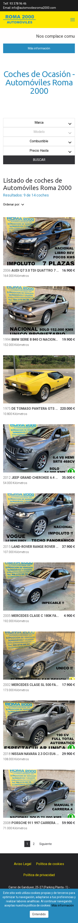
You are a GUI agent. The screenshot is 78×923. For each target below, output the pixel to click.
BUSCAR (39, 160)
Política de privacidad (39, 875)
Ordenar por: (13, 204)
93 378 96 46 (18, 3)
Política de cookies (50, 864)
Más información (39, 48)
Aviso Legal (22, 864)
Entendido (39, 914)
